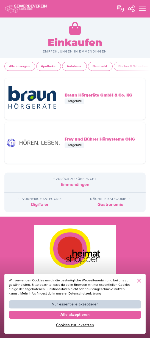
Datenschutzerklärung (84, 294)
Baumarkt (100, 66)
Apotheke (48, 66)
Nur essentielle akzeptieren (75, 304)
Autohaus (74, 66)
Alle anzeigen (19, 66)
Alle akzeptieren (75, 314)
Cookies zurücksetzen (75, 325)
